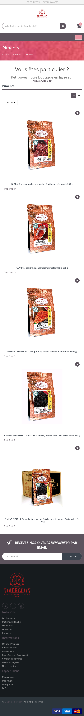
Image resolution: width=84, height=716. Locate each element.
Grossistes (7, 629)
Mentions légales (10, 662)
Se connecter (33, 2)
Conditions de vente (12, 658)
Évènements (8, 651)
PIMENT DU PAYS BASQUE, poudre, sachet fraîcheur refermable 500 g (42, 351)
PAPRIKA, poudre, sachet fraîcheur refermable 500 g (42, 267)
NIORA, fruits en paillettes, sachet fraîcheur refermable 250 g (42, 184)
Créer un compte (50, 2)
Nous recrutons (10, 666)
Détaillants (7, 625)
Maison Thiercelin (13, 701)
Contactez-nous (10, 647)
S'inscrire (71, 556)
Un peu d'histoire (10, 644)
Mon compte (8, 677)
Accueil (5, 54)
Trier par (10, 102)
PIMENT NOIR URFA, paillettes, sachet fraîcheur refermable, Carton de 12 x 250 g (42, 520)
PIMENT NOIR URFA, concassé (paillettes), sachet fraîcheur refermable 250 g (42, 435)
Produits (17, 54)
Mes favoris (8, 680)
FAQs (4, 688)
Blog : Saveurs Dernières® (15, 655)
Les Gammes (8, 618)
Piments (29, 54)
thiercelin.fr (42, 81)
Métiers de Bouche (11, 621)
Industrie (6, 633)
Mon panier (8, 684)
